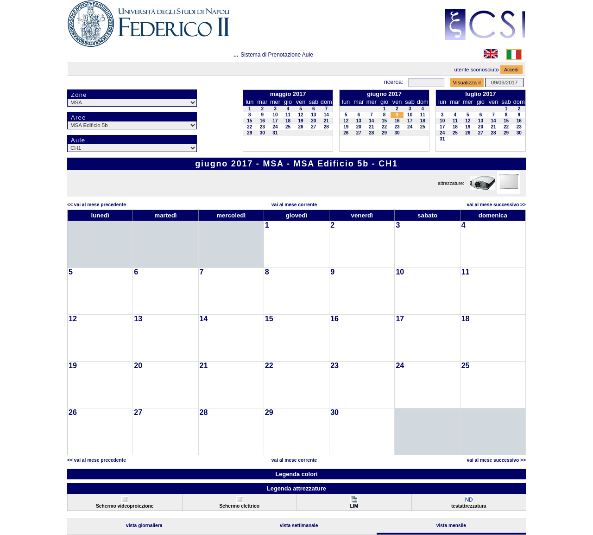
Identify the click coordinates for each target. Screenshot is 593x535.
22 (249, 126)
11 (287, 114)
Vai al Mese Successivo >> (496, 204)
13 (313, 114)
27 (313, 126)
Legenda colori (296, 474)
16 (262, 120)
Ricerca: (394, 81)
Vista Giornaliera (144, 525)
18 (287, 120)
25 (287, 126)
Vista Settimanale (299, 525)
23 (262, 126)
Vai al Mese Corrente (294, 204)
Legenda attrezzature (296, 488)
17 (275, 120)
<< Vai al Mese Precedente (96, 204)
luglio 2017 (480, 93)
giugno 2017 (384, 93)
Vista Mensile (451, 525)
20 (313, 120)
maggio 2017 (288, 93)
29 (249, 132)
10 (275, 114)
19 (300, 120)
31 (275, 132)
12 (300, 114)
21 (326, 120)
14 (326, 114)
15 (249, 120)
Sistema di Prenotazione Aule (276, 54)
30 (262, 132)
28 (326, 126)
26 (300, 126)
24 (275, 126)
